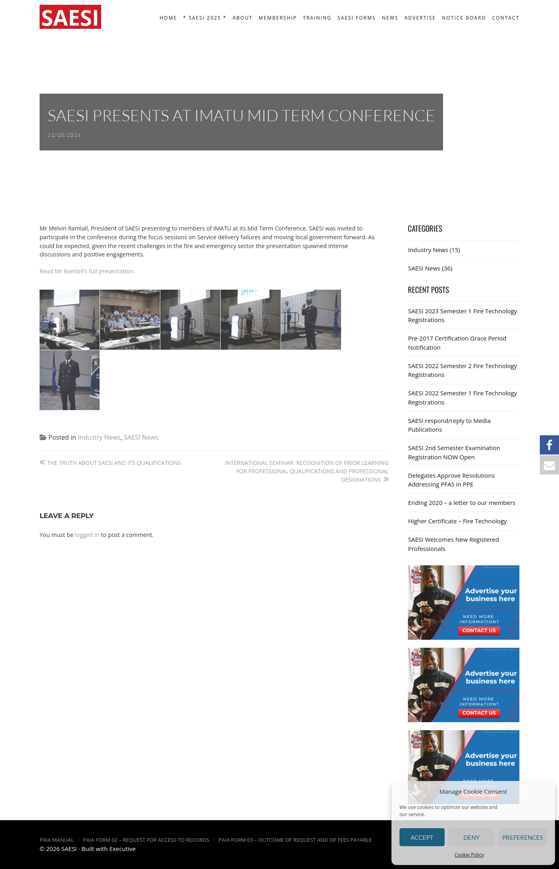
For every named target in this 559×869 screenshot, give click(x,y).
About (243, 17)
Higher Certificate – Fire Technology (457, 521)
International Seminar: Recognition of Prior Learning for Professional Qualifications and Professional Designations (307, 471)
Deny (471, 837)
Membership (278, 17)
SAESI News (141, 437)
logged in (87, 535)
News (390, 17)
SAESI (69, 849)
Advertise (420, 17)
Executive (122, 849)
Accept (422, 837)
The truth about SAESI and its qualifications (114, 463)
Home (168, 17)
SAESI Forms (356, 17)
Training (317, 17)
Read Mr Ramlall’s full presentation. (87, 271)
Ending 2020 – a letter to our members (461, 503)
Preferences (522, 837)
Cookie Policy (469, 854)
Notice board (464, 17)
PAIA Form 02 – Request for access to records (146, 839)
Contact (505, 17)
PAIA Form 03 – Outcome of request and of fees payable (295, 839)
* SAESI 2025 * (205, 17)
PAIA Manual (57, 839)
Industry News (99, 437)
